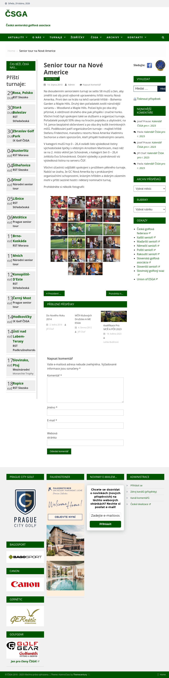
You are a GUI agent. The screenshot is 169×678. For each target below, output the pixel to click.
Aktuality (16, 37)
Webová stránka (52, 435)
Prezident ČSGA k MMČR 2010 (56, 293)
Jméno (52, 407)
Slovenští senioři (148, 266)
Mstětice (20, 217)
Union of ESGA (147, 279)
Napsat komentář (92, 84)
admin (71, 84)
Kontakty (135, 37)
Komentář (54, 375)
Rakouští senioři (148, 254)
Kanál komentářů (139, 497)
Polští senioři (146, 250)
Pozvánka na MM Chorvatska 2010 (118, 293)
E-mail (52, 420)
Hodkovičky (22, 316)
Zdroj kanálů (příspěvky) (143, 491)
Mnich (18, 255)
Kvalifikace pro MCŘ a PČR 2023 (112, 327)
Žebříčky (77, 37)
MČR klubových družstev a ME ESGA (83, 319)
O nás (36, 37)
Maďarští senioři (148, 241)
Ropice (18, 383)
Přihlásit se (136, 485)
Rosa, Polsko (23, 92)
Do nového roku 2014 (55, 317)
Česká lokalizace (140, 504)
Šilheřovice (22, 165)
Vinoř (17, 179)
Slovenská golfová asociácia (148, 260)
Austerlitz (21, 150)
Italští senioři (146, 237)
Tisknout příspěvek (149, 99)
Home (163, 674)
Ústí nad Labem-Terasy (19, 336)
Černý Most (22, 298)
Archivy (113, 37)
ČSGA (16, 14)
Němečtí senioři (148, 246)
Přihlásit (105, 524)
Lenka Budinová (110, 342)
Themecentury (81, 674)
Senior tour (51, 78)
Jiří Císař (50, 328)
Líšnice (18, 198)
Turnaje (56, 37)
